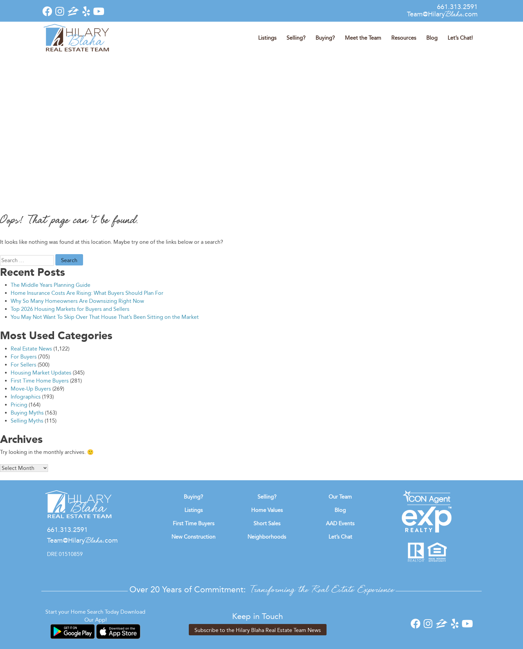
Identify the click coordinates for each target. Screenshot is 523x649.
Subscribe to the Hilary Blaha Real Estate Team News (257, 630)
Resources (403, 38)
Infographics (26, 397)
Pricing (19, 405)
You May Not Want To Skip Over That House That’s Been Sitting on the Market (105, 317)
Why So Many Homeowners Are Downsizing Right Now (77, 301)
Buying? (325, 38)
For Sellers (23, 365)
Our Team (340, 497)
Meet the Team (363, 38)
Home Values (267, 510)
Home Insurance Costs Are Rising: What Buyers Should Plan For (87, 293)
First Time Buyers (193, 523)
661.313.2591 (457, 7)
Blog (432, 38)
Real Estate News (31, 349)
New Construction (193, 537)
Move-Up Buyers (31, 389)
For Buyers (24, 357)
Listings (267, 38)
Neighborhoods (266, 537)
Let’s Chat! (460, 38)
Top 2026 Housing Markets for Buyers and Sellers (70, 309)
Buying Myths (27, 413)
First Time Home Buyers (40, 381)
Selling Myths (27, 421)
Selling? (296, 38)
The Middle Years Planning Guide (50, 285)
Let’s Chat (340, 537)
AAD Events (340, 523)
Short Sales (267, 523)
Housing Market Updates (41, 373)
